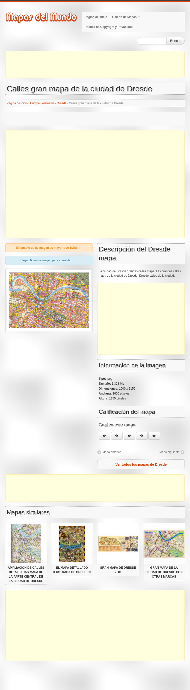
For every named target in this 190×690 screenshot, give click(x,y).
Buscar (175, 41)
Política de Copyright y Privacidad (109, 27)
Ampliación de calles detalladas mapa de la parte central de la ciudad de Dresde (26, 574)
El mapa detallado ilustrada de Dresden (72, 570)
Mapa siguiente (170, 452)
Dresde (62, 103)
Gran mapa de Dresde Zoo (118, 570)
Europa (35, 103)
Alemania (48, 103)
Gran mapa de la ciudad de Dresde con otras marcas (164, 572)
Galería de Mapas (126, 17)
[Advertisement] (95, 64)
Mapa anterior (111, 452)
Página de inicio (96, 17)
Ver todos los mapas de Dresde (141, 464)
